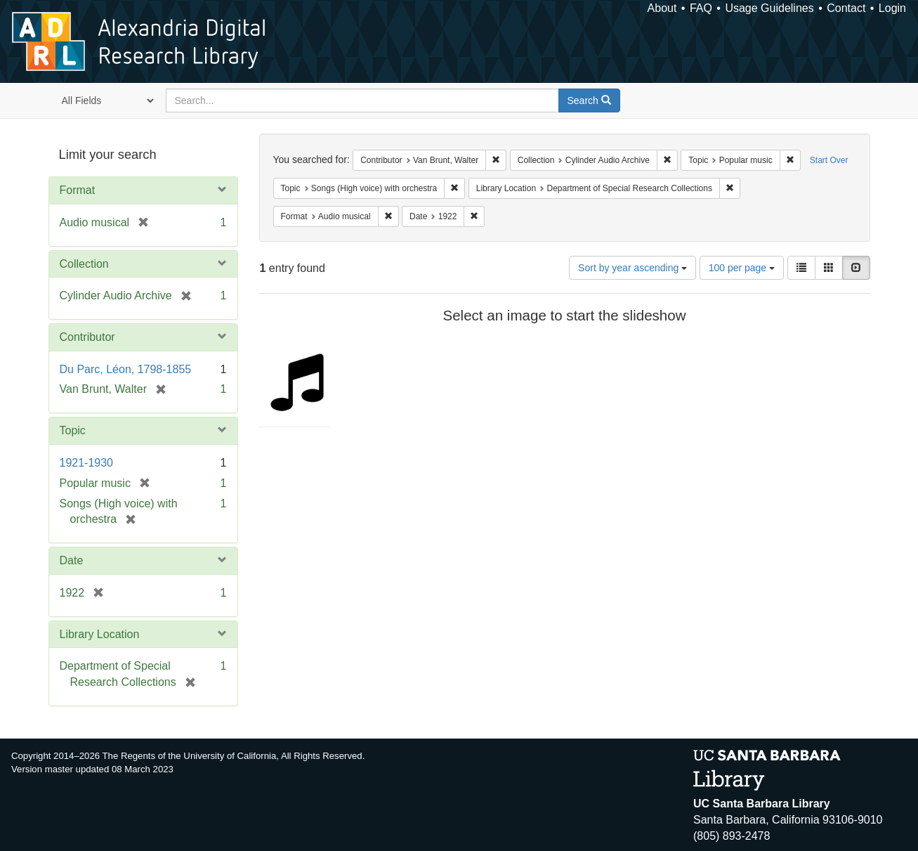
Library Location (100, 634)
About (662, 8)
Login (892, 8)
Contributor (87, 337)
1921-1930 (87, 463)
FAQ (701, 8)
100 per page (742, 267)
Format (78, 190)
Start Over (829, 160)
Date (72, 560)
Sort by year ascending (632, 267)
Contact (846, 8)
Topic (73, 430)
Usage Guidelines (769, 8)
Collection (84, 264)
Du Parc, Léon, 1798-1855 (126, 369)
